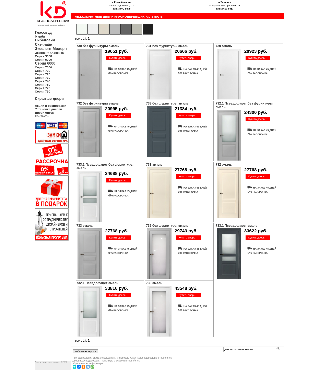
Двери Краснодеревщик (86, 360)
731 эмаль (154, 164)
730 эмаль (224, 46)
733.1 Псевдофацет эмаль (237, 225)
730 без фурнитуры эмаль (97, 46)
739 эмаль (154, 283)
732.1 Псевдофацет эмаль (97, 283)
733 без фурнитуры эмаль (167, 103)
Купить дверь (117, 57)
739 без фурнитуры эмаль (167, 225)
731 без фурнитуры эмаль (167, 46)
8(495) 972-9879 (122, 8)
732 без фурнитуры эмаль (97, 103)
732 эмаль (224, 164)
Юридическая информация (88, 363)
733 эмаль (84, 225)
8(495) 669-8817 (225, 8)
